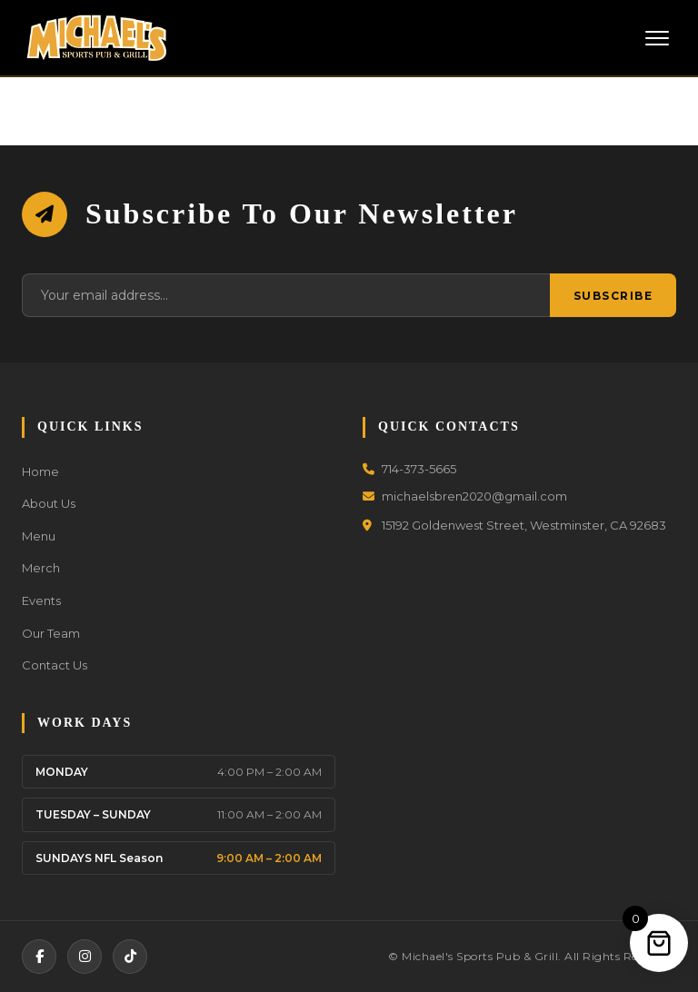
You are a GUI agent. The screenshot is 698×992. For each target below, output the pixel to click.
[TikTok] (130, 956)
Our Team (51, 633)
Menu (38, 536)
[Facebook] (39, 956)
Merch (41, 567)
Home (40, 471)
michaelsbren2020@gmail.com (465, 496)
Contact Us (54, 665)
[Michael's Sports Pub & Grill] (96, 38)
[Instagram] (84, 956)
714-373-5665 (409, 468)
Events (41, 600)
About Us (48, 503)
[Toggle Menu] (657, 38)
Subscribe (613, 296)
